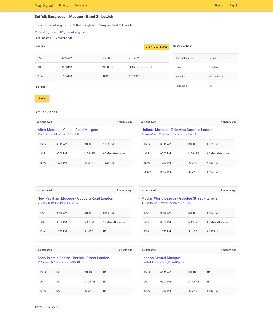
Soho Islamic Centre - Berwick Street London (73, 258)
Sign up (219, 5)
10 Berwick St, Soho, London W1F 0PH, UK (61, 262)
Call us (212, 58)
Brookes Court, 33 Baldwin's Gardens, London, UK (169, 134)
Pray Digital (44, 5)
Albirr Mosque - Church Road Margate (68, 130)
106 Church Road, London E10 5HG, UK (59, 134)
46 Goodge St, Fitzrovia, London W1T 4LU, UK (166, 203)
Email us (213, 67)
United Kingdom (57, 25)
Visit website (216, 76)
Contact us (81, 5)
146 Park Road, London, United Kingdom (164, 262)
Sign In (234, 5)
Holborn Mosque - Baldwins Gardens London (177, 130)
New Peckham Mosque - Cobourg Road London (75, 198)
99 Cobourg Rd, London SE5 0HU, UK (58, 203)
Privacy (63, 5)
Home (38, 25)
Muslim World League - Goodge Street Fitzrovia (180, 198)
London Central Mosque (161, 258)
